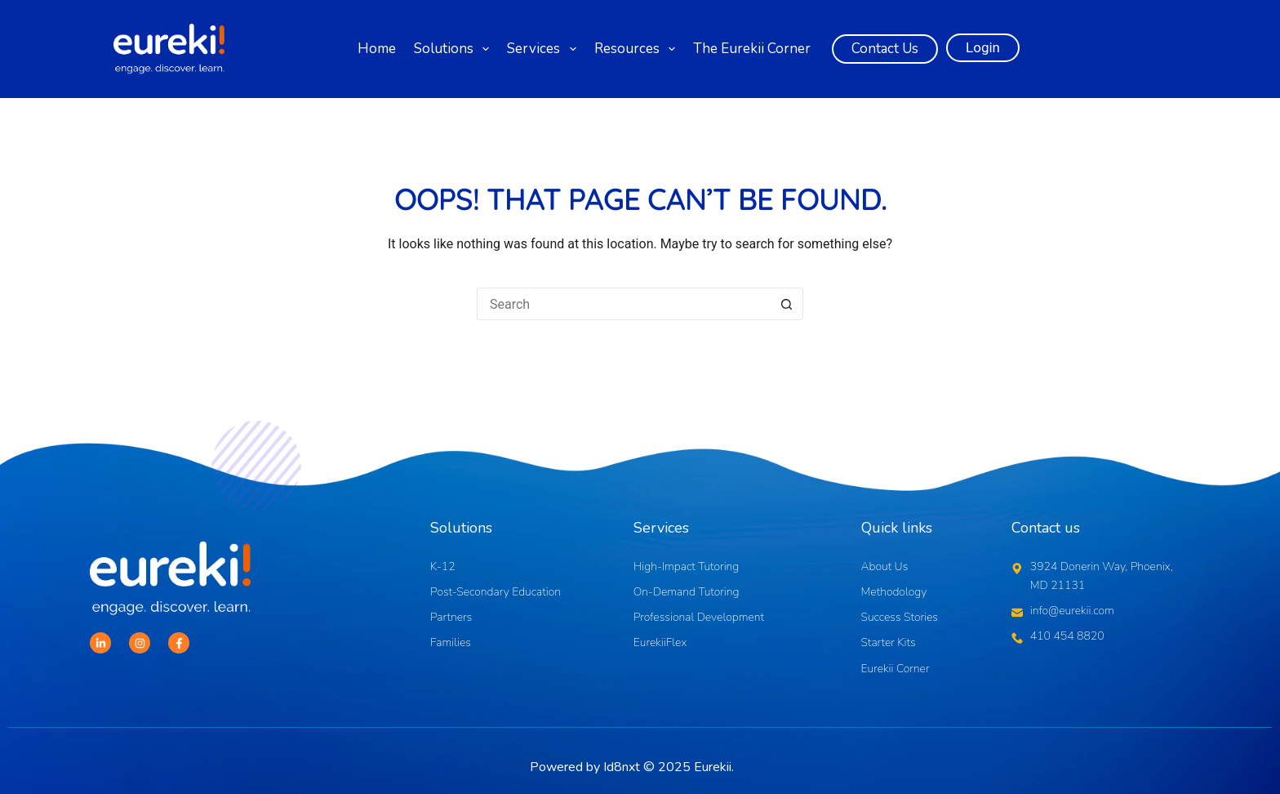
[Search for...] (624, 304)
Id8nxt (621, 767)
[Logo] (168, 49)
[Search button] (787, 304)
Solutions (454, 49)
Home (377, 48)
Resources (637, 49)
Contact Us (884, 48)
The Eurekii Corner (752, 48)
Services (543, 49)
